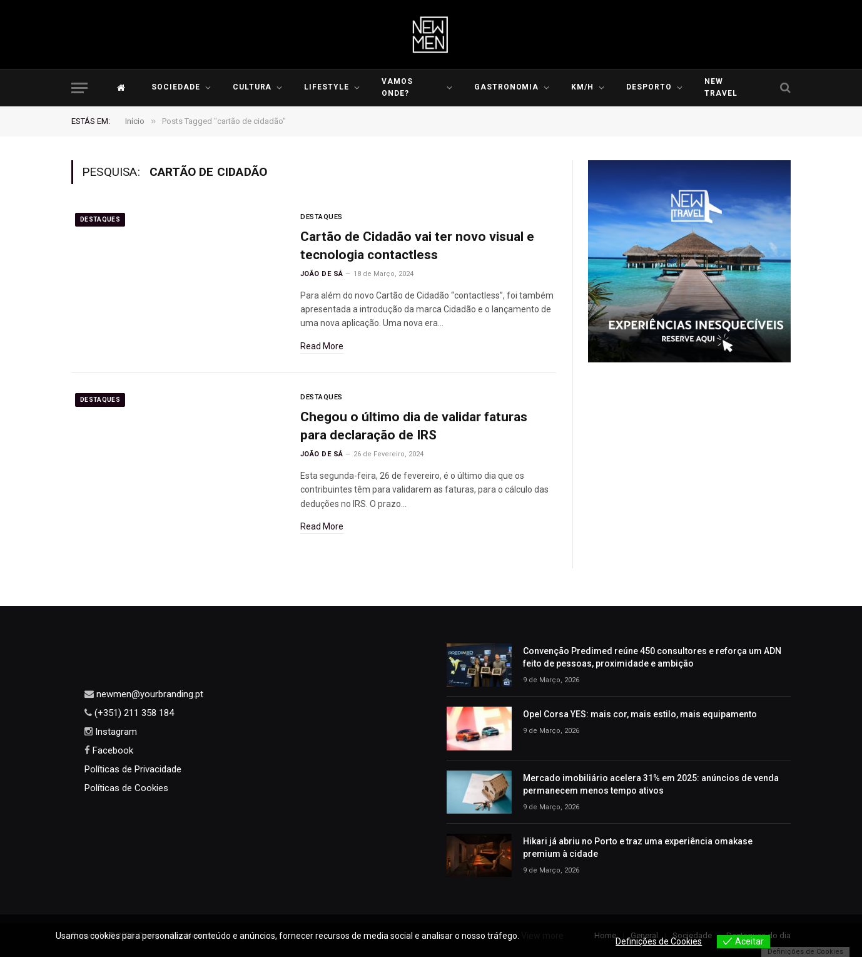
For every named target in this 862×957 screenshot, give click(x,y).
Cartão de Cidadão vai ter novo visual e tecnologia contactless (417, 245)
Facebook (111, 750)
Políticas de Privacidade (132, 769)
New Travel (721, 87)
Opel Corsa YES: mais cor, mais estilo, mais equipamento (640, 714)
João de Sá (321, 274)
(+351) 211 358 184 (133, 713)
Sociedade (175, 87)
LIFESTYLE (326, 87)
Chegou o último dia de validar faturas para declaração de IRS (413, 426)
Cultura (252, 87)
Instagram (115, 731)
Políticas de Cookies (126, 788)
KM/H (582, 87)
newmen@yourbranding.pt (148, 694)
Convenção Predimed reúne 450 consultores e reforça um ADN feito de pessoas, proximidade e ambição (652, 657)
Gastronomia (506, 87)
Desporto (649, 87)
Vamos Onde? (397, 87)
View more (542, 936)
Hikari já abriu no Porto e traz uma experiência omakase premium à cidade (638, 847)
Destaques (100, 219)
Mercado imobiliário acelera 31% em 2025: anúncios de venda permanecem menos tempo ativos (651, 784)
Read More (321, 346)
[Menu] (79, 88)
